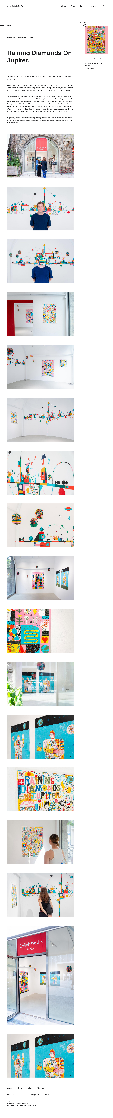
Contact (94, 6)
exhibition (11, 37)
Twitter (22, 1095)
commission (89, 58)
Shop (73, 6)
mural (97, 58)
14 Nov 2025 (89, 69)
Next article (85, 22)
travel (30, 37)
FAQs (9, 1101)
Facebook (11, 1095)
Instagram (34, 1095)
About (63, 6)
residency (21, 37)
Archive (83, 6)
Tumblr (46, 1095)
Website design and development (17, 1105)
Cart (104, 6)
